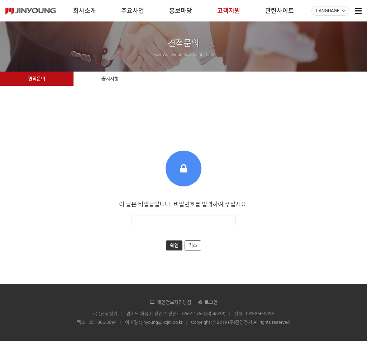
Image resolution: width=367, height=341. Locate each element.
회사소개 (84, 10)
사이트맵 (358, 10)
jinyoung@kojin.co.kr (161, 322)
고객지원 (228, 10)
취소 (193, 245)
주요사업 (132, 10)
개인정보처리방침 (174, 302)
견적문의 (36, 78)
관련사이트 (279, 10)
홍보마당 (180, 10)
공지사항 (110, 78)
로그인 (211, 302)
